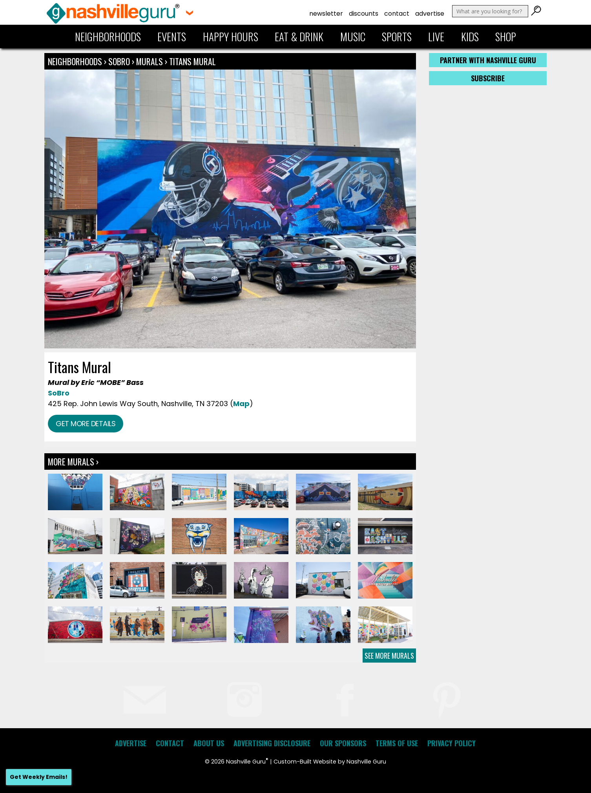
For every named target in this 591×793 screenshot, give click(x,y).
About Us (208, 743)
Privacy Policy (451, 743)
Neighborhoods (108, 36)
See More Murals (389, 655)
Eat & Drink (299, 36)
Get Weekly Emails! (38, 777)
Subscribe (488, 78)
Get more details (85, 424)
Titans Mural (192, 61)
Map (241, 403)
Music (352, 36)
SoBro (119, 61)
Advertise (429, 13)
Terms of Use (397, 743)
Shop (505, 36)
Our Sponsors (343, 743)
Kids (470, 36)
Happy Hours (230, 36)
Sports (397, 36)
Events (171, 36)
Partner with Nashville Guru (488, 60)
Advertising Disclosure (271, 743)
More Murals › (73, 461)
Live (436, 36)
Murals (149, 61)
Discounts (363, 13)
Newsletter (326, 13)
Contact (396, 13)
